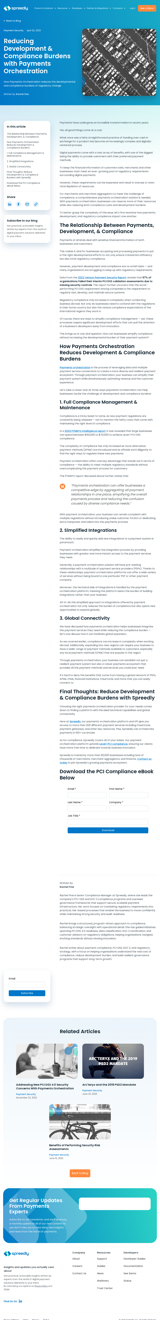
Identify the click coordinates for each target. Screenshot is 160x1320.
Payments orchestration (75, 367)
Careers (77, 1266)
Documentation (133, 1266)
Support (102, 1259)
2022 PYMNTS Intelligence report (85, 431)
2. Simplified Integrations (20, 161)
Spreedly (75, 721)
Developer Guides (134, 1259)
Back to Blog (80, 1173)
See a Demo (147, 8)
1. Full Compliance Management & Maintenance (25, 154)
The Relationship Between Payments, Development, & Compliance (27, 135)
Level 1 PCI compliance (113, 744)
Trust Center (105, 1288)
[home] (17, 8)
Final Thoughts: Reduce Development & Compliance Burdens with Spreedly (22, 175)
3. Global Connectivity (19, 166)
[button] (45, 8)
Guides (101, 1266)
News (100, 1273)
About (76, 1259)
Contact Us (79, 1273)
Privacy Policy (41, 1286)
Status (127, 1281)
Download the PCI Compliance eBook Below (23, 184)
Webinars (103, 1281)
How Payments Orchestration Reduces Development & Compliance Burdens (23, 145)
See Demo (130, 1273)
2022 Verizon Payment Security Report (102, 277)
